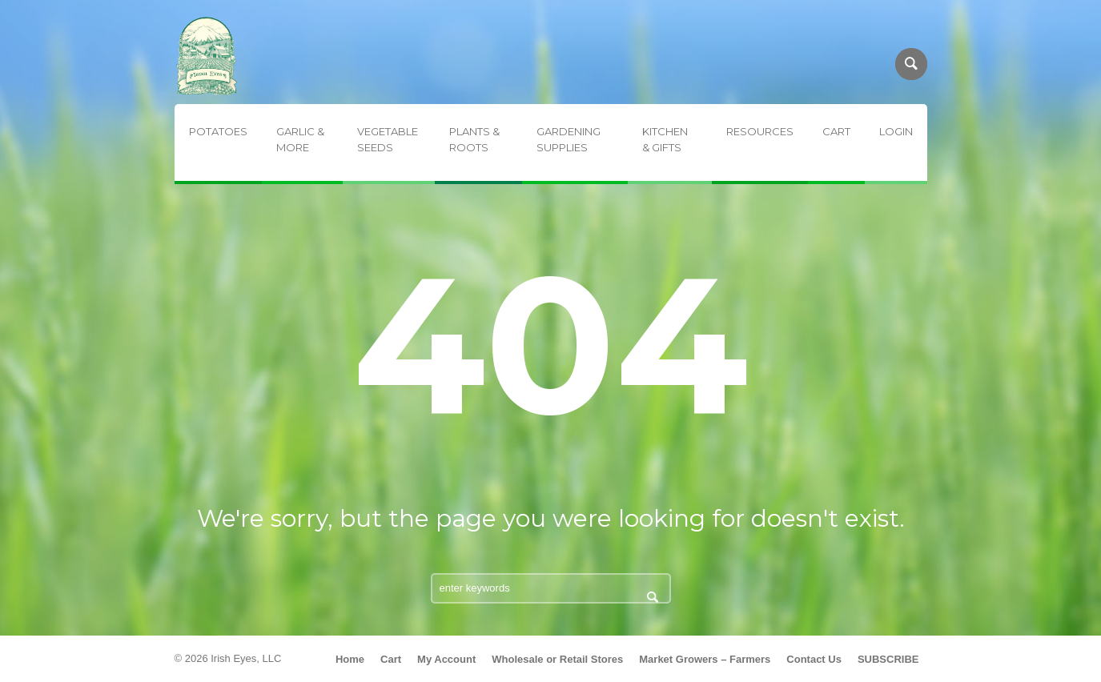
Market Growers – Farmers (704, 659)
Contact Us (814, 659)
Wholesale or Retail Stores (557, 659)
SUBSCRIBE (888, 659)
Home (350, 659)
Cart (390, 659)
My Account (446, 659)
